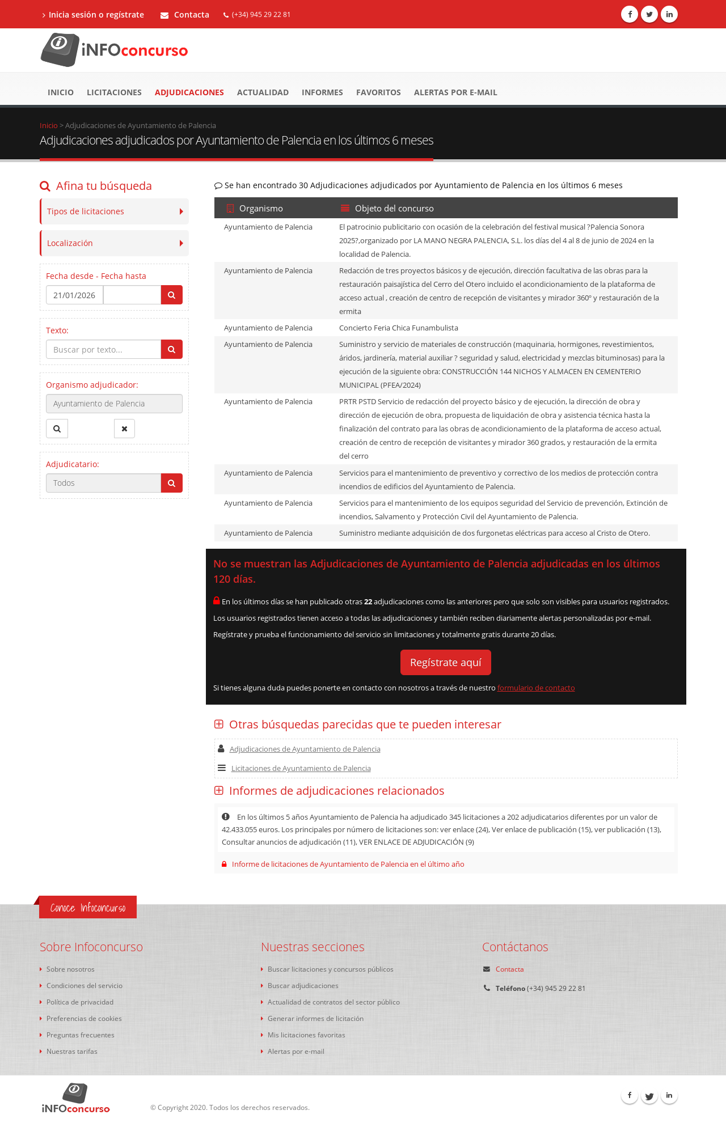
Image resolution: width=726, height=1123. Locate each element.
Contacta (185, 14)
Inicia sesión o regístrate (93, 14)
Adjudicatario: (72, 464)
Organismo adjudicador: (92, 384)
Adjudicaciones (189, 92)
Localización (70, 243)
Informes (322, 92)
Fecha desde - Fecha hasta (96, 275)
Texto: (57, 330)
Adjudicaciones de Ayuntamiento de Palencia (299, 749)
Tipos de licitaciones (85, 211)
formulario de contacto (536, 688)
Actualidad (263, 92)
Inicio (61, 92)
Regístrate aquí (446, 662)
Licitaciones (114, 92)
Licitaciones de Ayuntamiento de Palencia (294, 768)
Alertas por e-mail (455, 92)
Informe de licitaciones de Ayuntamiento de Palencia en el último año (343, 864)
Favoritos (378, 92)
